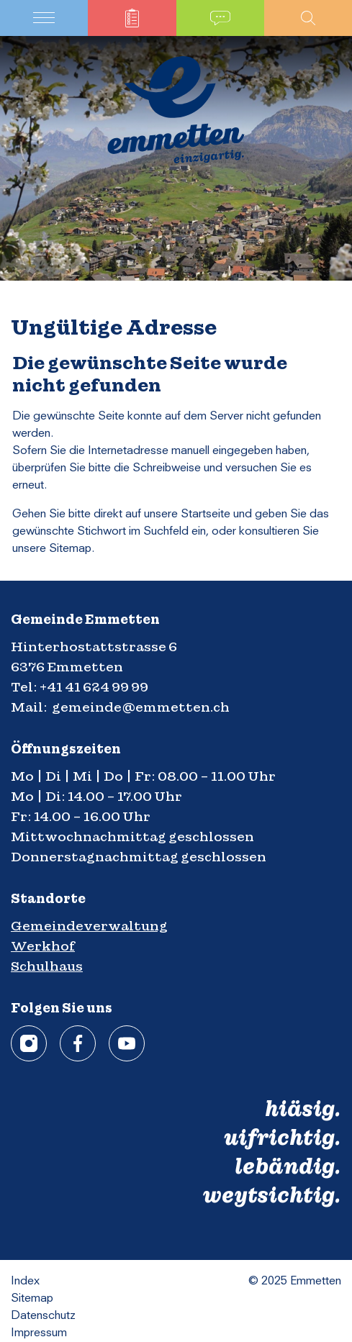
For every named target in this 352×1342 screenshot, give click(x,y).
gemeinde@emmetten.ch (141, 707)
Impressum (39, 1333)
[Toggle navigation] (44, 18)
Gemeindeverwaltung (89, 925)
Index (25, 1281)
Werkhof (43, 946)
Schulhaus (47, 966)
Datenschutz (43, 1316)
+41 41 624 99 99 (94, 687)
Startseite (205, 514)
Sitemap (32, 1299)
